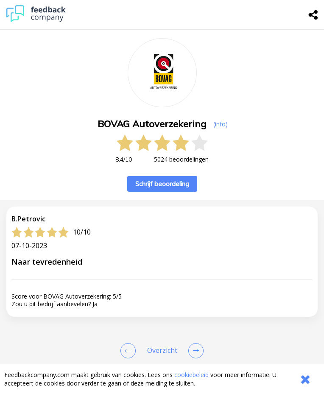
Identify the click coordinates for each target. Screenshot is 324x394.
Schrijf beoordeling (162, 184)
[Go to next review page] (194, 350)
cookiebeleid (191, 375)
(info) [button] (220, 124)
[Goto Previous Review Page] (129, 350)
